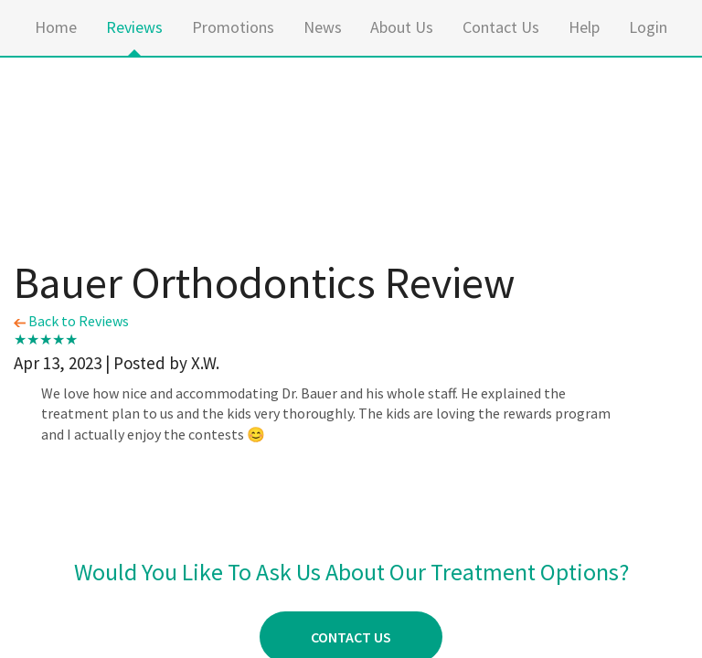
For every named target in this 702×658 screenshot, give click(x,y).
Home (56, 26)
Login (648, 26)
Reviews (134, 26)
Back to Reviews (71, 321)
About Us (401, 26)
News (322, 26)
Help (584, 26)
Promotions (233, 26)
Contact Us (501, 26)
